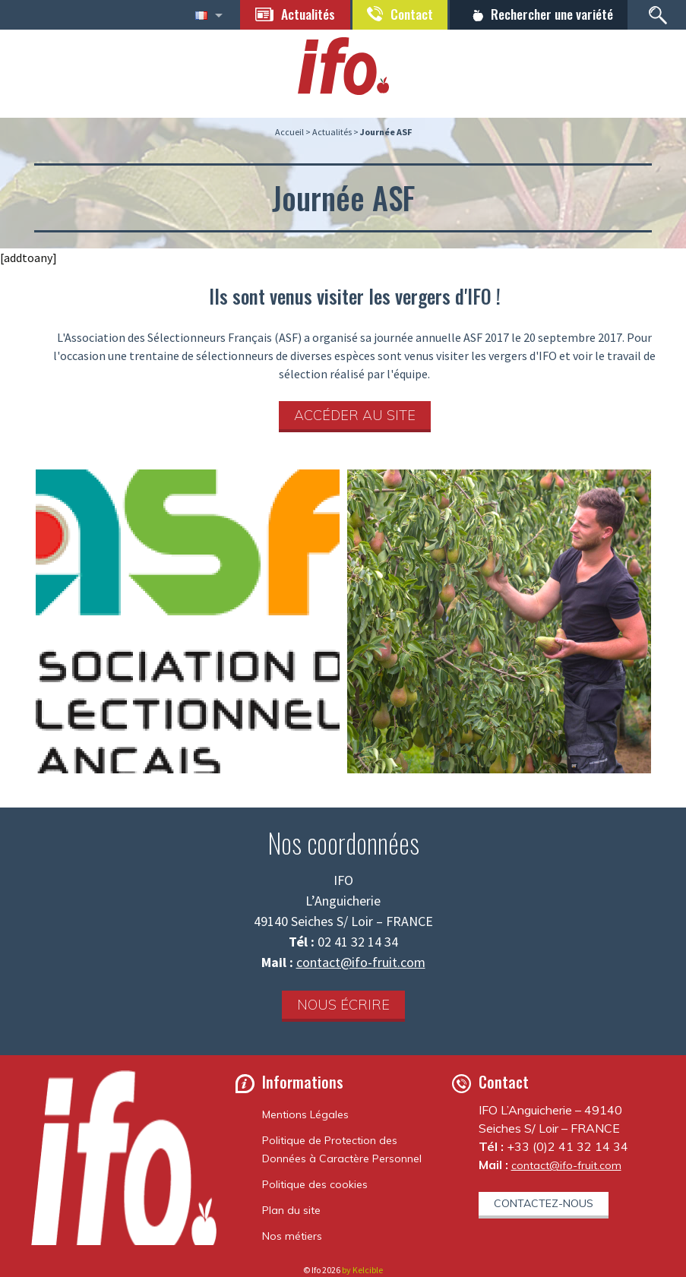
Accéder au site (355, 415)
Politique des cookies (315, 1184)
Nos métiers (292, 1236)
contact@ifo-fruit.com (360, 962)
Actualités (301, 14)
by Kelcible (362, 1269)
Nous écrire (343, 1004)
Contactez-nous (543, 1203)
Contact (406, 14)
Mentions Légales (305, 1114)
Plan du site (291, 1210)
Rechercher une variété (550, 14)
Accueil (289, 131)
